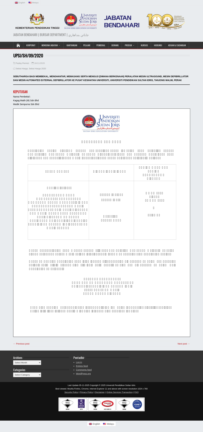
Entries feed (82, 366)
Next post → (184, 343)
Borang (115, 45)
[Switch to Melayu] (109, 424)
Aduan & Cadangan (177, 45)
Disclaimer (100, 392)
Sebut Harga (22, 68)
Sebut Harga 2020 (37, 68)
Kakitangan (72, 45)
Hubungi (158, 45)
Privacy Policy (86, 392)
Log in (79, 362)
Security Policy (71, 392)
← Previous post (21, 343)
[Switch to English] (94, 424)
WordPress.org (83, 373)
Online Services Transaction (119, 392)
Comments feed (84, 370)
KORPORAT (30, 45)
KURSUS (144, 45)
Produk (128, 45)
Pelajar (86, 45)
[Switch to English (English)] (20, 2)
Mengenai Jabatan (50, 45)
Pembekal (100, 45)
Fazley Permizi (22, 63)
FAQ (136, 392)
